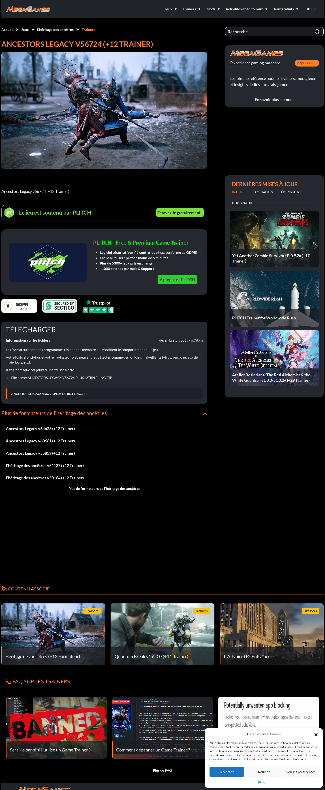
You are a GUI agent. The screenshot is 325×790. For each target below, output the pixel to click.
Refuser (264, 772)
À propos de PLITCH (177, 279)
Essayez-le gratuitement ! (180, 212)
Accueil (7, 29)
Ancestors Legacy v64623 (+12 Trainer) (40, 428)
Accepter (227, 772)
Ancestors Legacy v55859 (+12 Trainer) (40, 453)
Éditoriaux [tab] (290, 192)
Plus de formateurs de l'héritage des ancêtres (104, 488)
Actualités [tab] (263, 192)
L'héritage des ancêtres (55, 29)
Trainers (88, 29)
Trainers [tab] (238, 192)
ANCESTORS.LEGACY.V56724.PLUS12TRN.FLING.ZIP (49, 393)
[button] (316, 734)
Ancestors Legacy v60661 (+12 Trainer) (40, 440)
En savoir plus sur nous (274, 99)
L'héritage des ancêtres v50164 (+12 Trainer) (45, 477)
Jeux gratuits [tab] (242, 203)
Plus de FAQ (162, 770)
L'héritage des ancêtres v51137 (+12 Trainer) (45, 465)
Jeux (25, 29)
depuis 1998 (306, 63)
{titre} (261, 782)
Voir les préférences (301, 772)
